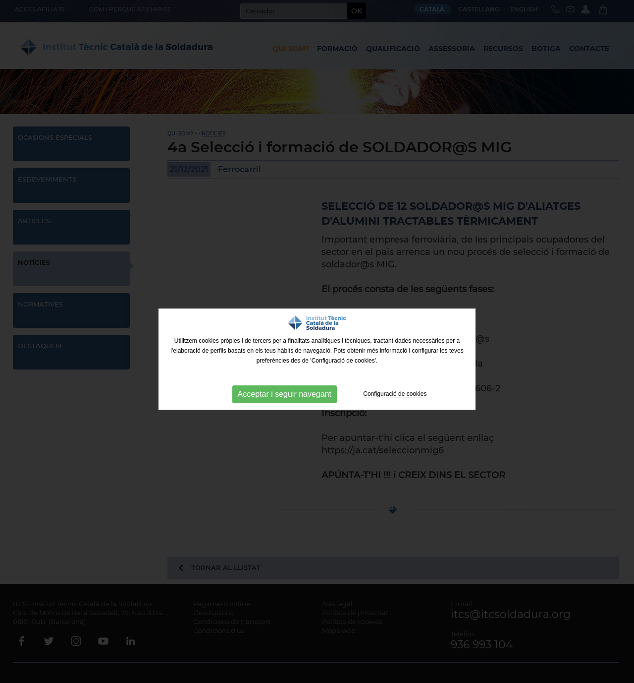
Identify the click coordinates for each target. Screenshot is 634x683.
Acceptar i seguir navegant (284, 394)
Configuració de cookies (394, 394)
